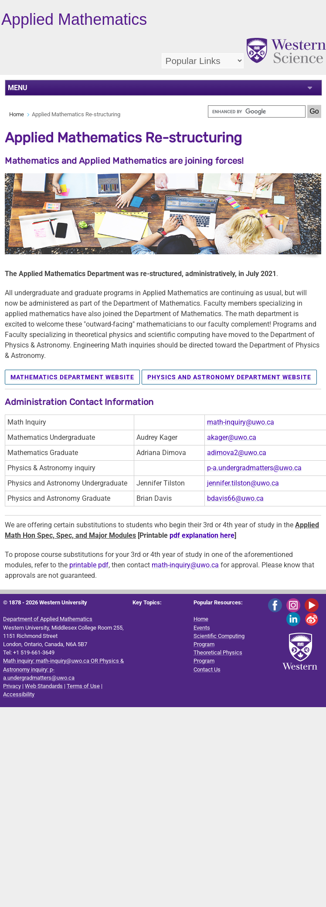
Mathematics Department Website (72, 377)
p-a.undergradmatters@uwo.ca (254, 468)
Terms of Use (83, 686)
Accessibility (18, 694)
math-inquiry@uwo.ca (240, 422)
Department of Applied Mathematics (47, 619)
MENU (17, 88)
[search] (257, 111)
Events (202, 627)
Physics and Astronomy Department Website (229, 377)
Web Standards (44, 686)
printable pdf (88, 565)
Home (16, 114)
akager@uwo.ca (231, 437)
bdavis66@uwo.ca (235, 498)
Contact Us (207, 669)
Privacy (12, 686)
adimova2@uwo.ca (236, 452)
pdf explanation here (202, 535)
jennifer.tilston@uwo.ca (243, 483)
